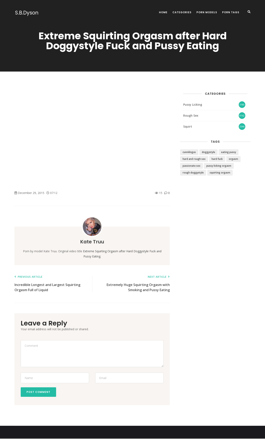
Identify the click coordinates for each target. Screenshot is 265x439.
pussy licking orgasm (218, 165)
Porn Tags (230, 12)
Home (163, 12)
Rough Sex (190, 115)
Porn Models (206, 12)
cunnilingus (189, 152)
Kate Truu (92, 241)
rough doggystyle (193, 172)
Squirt (187, 126)
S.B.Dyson (26, 12)
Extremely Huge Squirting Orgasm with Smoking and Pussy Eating (133, 283)
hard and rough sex (194, 159)
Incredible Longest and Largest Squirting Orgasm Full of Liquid (51, 283)
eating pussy (228, 152)
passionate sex (191, 165)
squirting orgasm (220, 172)
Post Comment (39, 392)
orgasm (233, 159)
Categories (182, 12)
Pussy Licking (192, 104)
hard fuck (217, 159)
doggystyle (208, 152)
